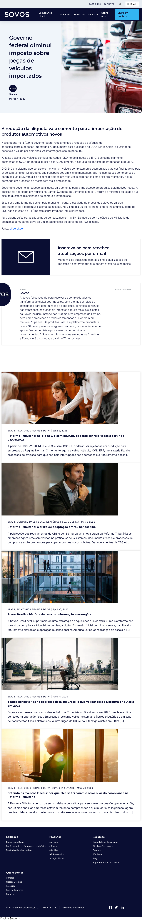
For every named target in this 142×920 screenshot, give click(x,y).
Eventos (96, 850)
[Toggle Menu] (120, 4)
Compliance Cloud (45, 15)
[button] (118, 295)
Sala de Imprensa (14, 890)
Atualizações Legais (102, 846)
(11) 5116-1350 (50, 907)
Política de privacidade (73, 907)
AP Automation (56, 854)
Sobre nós (104, 15)
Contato (10, 877)
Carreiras (95, 4)
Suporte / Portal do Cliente (106, 862)
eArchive (53, 850)
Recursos (93, 14)
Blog (95, 858)
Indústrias (79, 14)
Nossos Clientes (14, 881)
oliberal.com (17, 228)
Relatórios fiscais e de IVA (19, 850)
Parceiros (10, 886)
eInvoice (53, 842)
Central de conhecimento (105, 842)
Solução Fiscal (56, 858)
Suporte (109, 4)
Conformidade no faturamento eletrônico (26, 846)
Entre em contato (123, 15)
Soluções (65, 14)
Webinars (97, 854)
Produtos (55, 837)
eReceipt (53, 846)
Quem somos (14, 872)
